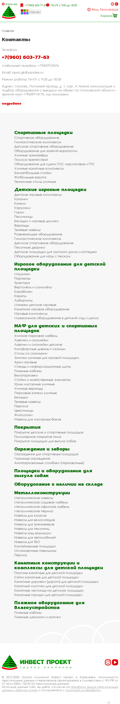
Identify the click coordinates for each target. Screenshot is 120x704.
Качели (20, 203)
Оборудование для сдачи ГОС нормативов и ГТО (54, 164)
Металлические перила (33, 511)
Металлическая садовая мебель (41, 502)
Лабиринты (23, 300)
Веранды (21, 225)
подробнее (11, 103)
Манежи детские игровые (35, 304)
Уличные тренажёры (31, 155)
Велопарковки (26, 375)
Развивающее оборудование (38, 234)
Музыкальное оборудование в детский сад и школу (56, 317)
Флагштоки (23, 414)
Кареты (20, 296)
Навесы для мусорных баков (37, 419)
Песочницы (23, 216)
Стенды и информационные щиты (42, 366)
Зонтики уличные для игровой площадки (46, 357)
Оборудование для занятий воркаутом (45, 150)
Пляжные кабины (27, 370)
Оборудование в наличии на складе (58, 484)
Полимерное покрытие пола (37, 436)
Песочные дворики (29, 247)
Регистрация (109, 9)
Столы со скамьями (30, 353)
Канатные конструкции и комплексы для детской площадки (58, 565)
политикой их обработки (83, 690)
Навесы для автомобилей (35, 537)
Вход (95, 9)
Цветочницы (23, 410)
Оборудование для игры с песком (42, 256)
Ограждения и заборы (42, 448)
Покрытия (27, 427)
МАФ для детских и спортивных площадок (55, 328)
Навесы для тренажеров (34, 524)
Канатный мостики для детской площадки (48, 586)
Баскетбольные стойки (32, 172)
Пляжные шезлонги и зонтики (37, 617)
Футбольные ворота (30, 177)
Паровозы (22, 278)
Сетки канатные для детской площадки (46, 577)
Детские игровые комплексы (38, 194)
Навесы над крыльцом (32, 533)
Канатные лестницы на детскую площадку (49, 590)
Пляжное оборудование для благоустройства (49, 605)
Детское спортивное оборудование (44, 146)
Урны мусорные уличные (34, 384)
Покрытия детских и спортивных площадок (49, 432)
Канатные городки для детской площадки (48, 594)
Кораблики (23, 291)
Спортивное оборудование (36, 137)
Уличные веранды (28, 388)
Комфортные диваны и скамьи (39, 348)
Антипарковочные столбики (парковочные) (49, 462)
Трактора (22, 282)
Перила (20, 555)
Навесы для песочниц (31, 528)
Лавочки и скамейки (31, 340)
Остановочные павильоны (35, 550)
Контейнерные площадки (35, 546)
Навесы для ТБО (27, 541)
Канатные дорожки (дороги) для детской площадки (56, 581)
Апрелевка (11, 4)
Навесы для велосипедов (34, 519)
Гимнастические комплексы (37, 142)
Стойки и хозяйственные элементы (42, 379)
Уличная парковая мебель (35, 335)
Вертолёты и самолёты (33, 287)
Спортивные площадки (43, 132)
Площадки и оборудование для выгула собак (53, 473)
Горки (19, 212)
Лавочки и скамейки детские (38, 344)
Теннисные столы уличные (35, 181)
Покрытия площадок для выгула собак (45, 441)
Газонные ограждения (32, 458)
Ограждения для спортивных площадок (46, 454)
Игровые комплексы (30, 313)
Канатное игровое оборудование (41, 309)
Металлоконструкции (42, 492)
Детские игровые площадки (50, 189)
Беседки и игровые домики (36, 221)
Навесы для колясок (30, 515)
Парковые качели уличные (35, 392)
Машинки (22, 274)
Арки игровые (25, 362)
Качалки (21, 199)
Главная (8, 31)
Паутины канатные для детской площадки (48, 572)
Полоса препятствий (31, 159)
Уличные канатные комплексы (39, 168)
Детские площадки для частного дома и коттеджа (55, 251)
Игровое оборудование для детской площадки (59, 266)
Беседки (21, 397)
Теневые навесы (27, 229)
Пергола (21, 406)
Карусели (22, 207)
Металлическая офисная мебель (41, 506)
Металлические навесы (33, 497)
